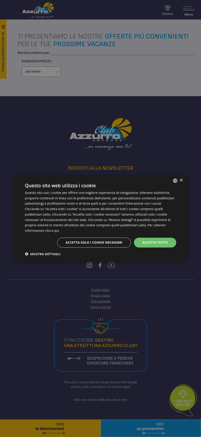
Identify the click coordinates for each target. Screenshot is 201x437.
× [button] (181, 180)
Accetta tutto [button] (155, 242)
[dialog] (100, 218)
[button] (43, 254)
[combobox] (175, 180)
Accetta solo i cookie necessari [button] (94, 242)
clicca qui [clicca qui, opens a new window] (52, 230)
